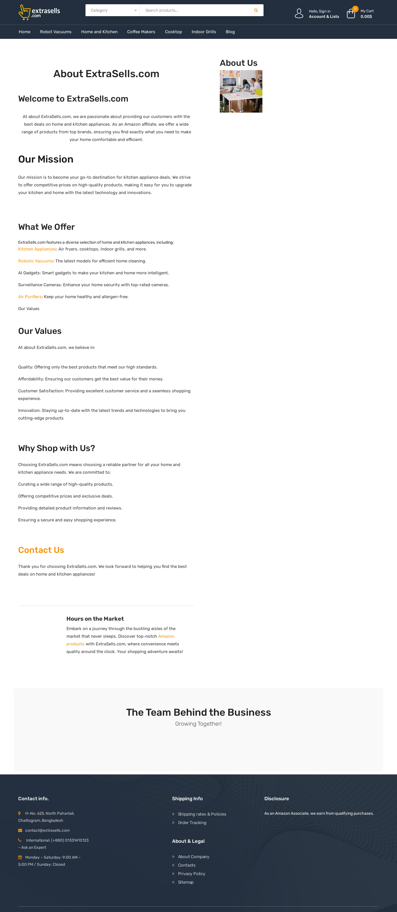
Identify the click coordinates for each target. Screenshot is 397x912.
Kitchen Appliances (37, 249)
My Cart (367, 11)
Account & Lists (324, 16)
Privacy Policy (191, 873)
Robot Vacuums (56, 31)
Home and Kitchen (99, 31)
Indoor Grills (204, 31)
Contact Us (41, 550)
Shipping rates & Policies (202, 814)
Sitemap (186, 882)
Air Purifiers (30, 296)
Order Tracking (192, 822)
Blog (230, 31)
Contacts (187, 865)
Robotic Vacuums (35, 261)
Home (24, 31)
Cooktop (173, 31)
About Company (193, 856)
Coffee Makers (141, 31)
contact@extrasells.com (47, 830)
